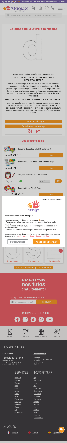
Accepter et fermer (46, 242)
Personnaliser (17, 242)
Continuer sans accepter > (52, 199)
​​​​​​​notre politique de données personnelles (33, 236)
